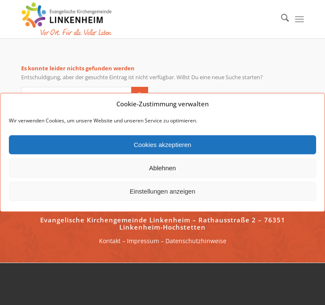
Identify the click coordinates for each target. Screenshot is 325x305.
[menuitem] (281, 19)
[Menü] (299, 19)
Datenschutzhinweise (195, 241)
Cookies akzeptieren (162, 144)
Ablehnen (162, 168)
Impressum (143, 241)
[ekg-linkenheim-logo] (68, 19)
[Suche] (281, 19)
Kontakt (110, 241)
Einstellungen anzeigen (162, 191)
